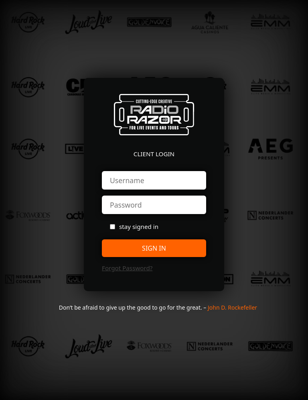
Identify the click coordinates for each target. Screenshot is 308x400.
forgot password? (127, 268)
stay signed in (138, 226)
